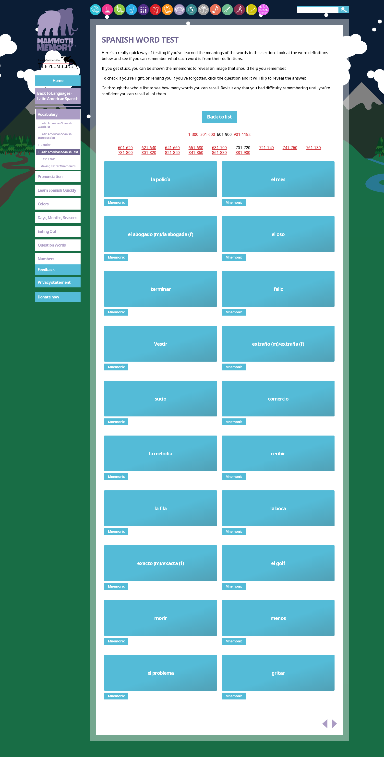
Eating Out (47, 231)
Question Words (52, 245)
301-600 (207, 134)
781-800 (125, 152)
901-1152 (242, 134)
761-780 (313, 147)
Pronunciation (50, 176)
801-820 (149, 152)
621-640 (149, 147)
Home (58, 80)
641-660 (172, 147)
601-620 (125, 147)
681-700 (219, 147)
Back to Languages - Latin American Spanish (57, 96)
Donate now (48, 297)
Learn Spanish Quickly (57, 190)
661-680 (196, 147)
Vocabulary (47, 114)
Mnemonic (116, 202)
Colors (43, 204)
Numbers (46, 258)
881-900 (243, 152)
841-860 (196, 152)
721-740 (266, 147)
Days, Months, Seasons (57, 217)
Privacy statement (54, 282)
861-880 (219, 152)
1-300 (193, 134)
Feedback (46, 269)
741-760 (290, 147)
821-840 (172, 152)
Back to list (219, 116)
